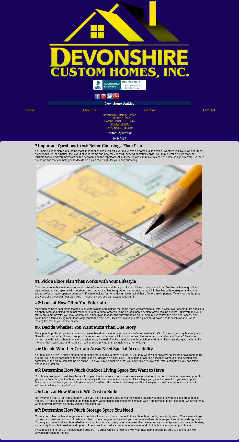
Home (30, 110)
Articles (149, 110)
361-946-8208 (119, 124)
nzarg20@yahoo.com (120, 127)
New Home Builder (119, 103)
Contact (209, 110)
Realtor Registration (120, 132)
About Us (90, 110)
